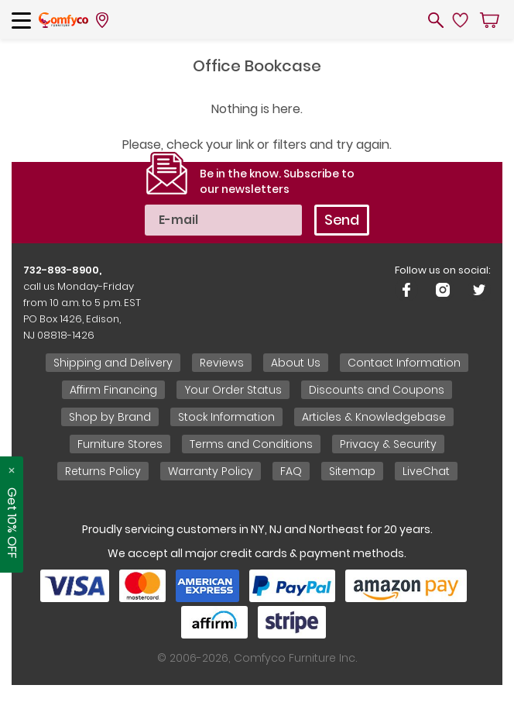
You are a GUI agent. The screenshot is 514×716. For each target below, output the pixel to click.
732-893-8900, (62, 270)
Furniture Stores (120, 444)
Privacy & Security (388, 444)
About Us (295, 362)
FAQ (291, 471)
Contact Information (404, 362)
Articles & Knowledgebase (374, 417)
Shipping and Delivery (113, 362)
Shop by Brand (110, 417)
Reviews (222, 362)
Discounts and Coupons (376, 390)
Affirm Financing (113, 390)
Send (341, 219)
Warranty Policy (210, 471)
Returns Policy (103, 471)
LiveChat (426, 471)
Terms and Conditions (251, 444)
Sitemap (352, 471)
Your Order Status (233, 390)
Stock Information (226, 417)
